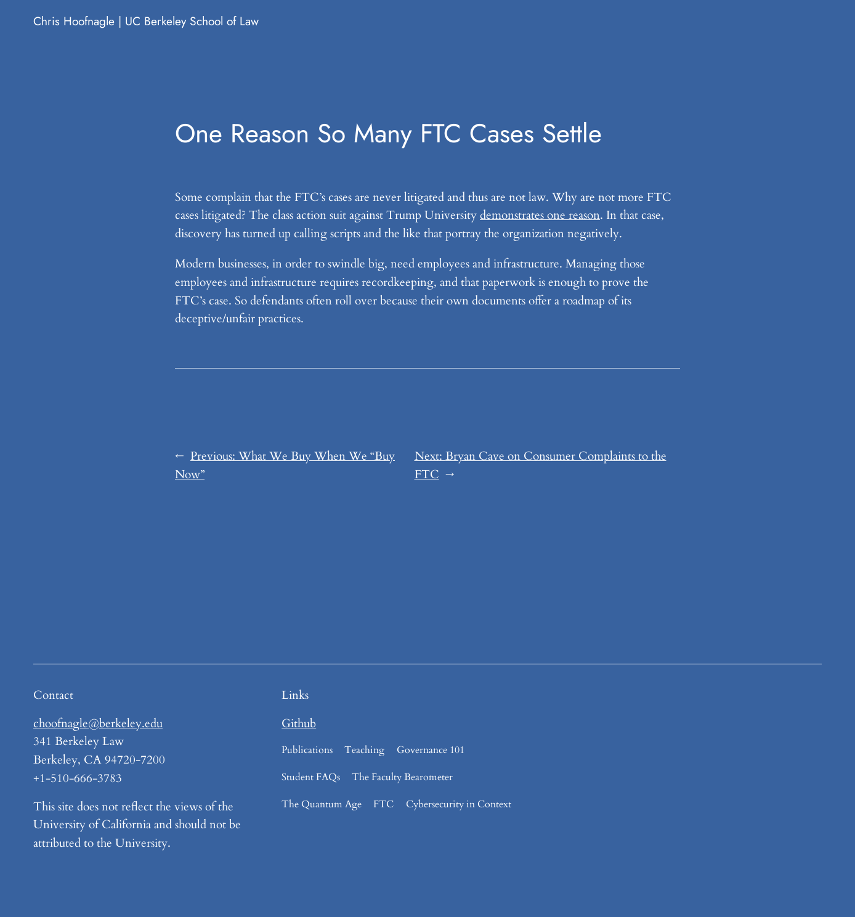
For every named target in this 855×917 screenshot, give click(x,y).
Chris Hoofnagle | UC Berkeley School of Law (146, 21)
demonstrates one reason (540, 215)
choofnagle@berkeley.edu (98, 723)
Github (299, 723)
